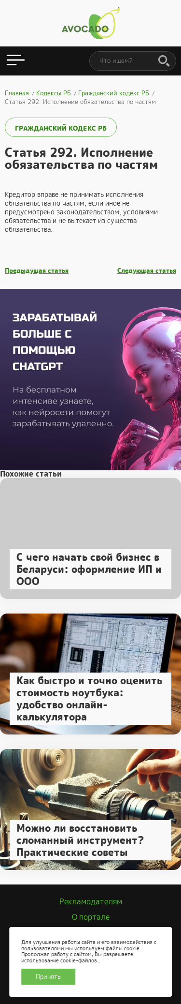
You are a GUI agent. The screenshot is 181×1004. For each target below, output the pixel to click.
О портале (91, 917)
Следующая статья (146, 271)
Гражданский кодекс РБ (61, 128)
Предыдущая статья (37, 271)
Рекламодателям (90, 901)
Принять (48, 976)
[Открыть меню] (16, 61)
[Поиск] (164, 61)
